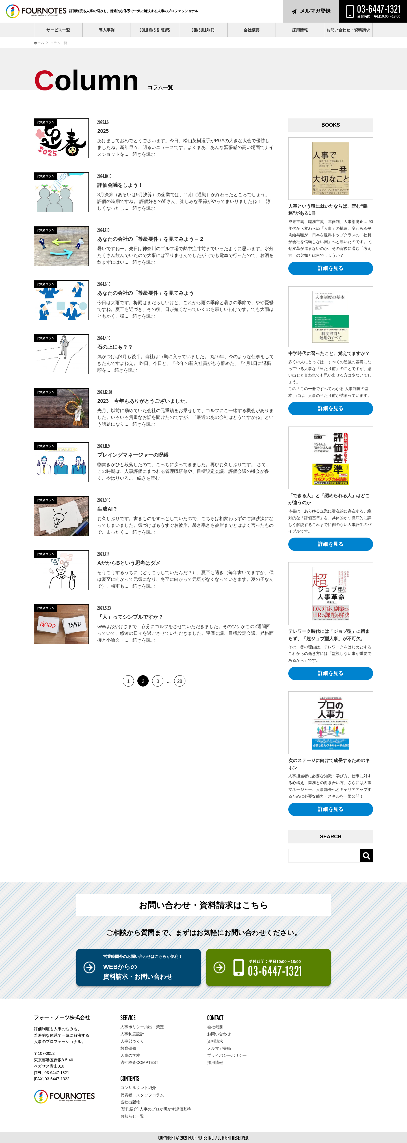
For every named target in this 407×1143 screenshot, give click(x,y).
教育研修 (128, 1048)
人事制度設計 (132, 1034)
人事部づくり (132, 1041)
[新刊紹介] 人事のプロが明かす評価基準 (155, 1109)
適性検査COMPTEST (139, 1062)
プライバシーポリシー (227, 1055)
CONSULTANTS (203, 29)
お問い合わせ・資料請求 (348, 30)
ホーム (39, 43)
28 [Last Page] (179, 681)
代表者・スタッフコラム (142, 1095)
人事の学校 (130, 1055)
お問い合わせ (219, 1034)
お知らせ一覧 (132, 1116)
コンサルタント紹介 (138, 1087)
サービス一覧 (58, 30)
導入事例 (106, 30)
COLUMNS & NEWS (155, 29)
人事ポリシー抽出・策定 (142, 1027)
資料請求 (215, 1041)
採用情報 (300, 30)
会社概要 (251, 30)
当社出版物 (130, 1102)
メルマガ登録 (315, 11)
